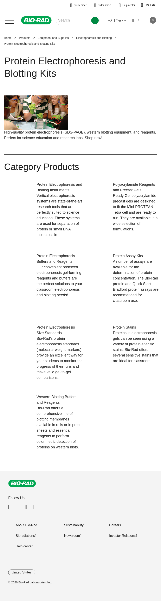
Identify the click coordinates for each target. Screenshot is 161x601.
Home (8, 38)
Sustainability (74, 525)
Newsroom (72, 535)
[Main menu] (9, 20)
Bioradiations (25, 535)
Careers (115, 525)
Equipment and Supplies (53, 38)
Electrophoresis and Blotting (94, 38)
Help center (24, 546)
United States (22, 572)
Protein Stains (124, 327)
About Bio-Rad (26, 525)
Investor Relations (122, 535)
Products (24, 38)
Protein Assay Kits (128, 256)
